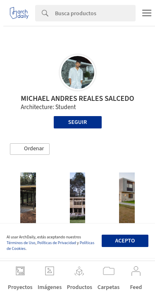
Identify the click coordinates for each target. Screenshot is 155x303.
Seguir (77, 122)
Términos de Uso (21, 243)
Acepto (125, 241)
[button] (30, 149)
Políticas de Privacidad (56, 243)
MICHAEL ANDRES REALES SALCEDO (77, 98)
